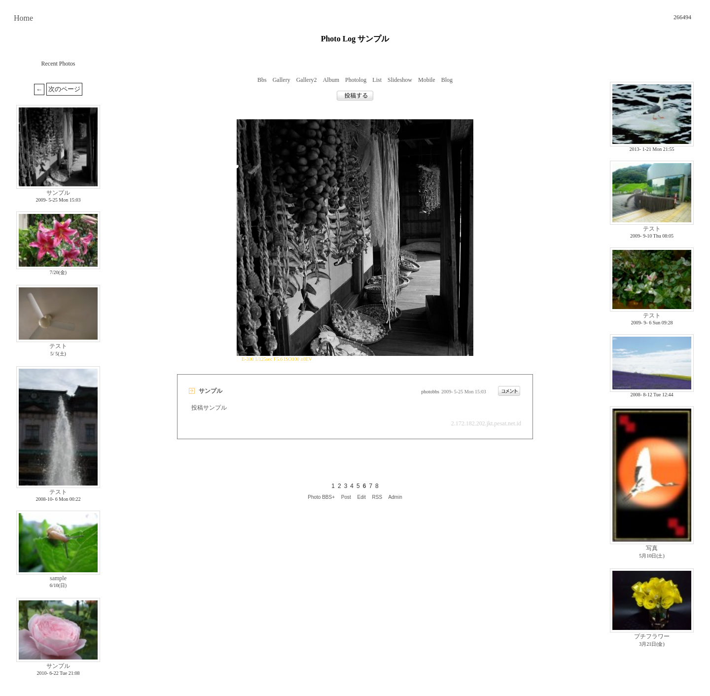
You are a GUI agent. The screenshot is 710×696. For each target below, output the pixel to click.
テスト (58, 346)
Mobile (426, 79)
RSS (377, 497)
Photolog (355, 79)
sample (58, 578)
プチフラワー (652, 636)
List (377, 79)
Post (346, 497)
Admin (395, 497)
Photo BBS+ (321, 497)
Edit (361, 497)
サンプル (58, 192)
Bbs (262, 79)
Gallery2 (306, 79)
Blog (447, 79)
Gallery (281, 79)
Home (23, 18)
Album (331, 79)
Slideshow (400, 79)
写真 (652, 548)
